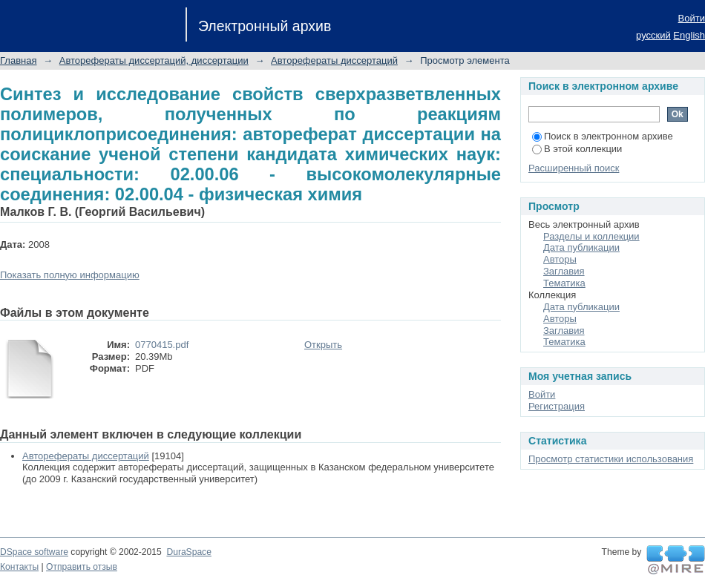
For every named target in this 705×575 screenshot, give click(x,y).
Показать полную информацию (70, 274)
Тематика (564, 283)
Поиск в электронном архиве (602, 136)
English (689, 35)
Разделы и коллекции (591, 236)
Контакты (19, 567)
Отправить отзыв (81, 567)
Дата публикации (581, 247)
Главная (18, 60)
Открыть (323, 344)
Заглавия (564, 271)
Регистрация (556, 406)
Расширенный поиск (573, 168)
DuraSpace (188, 552)
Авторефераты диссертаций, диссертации (154, 60)
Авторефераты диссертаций (334, 60)
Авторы (560, 259)
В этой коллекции (577, 148)
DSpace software (34, 552)
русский (653, 35)
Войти (691, 18)
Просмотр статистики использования (610, 458)
